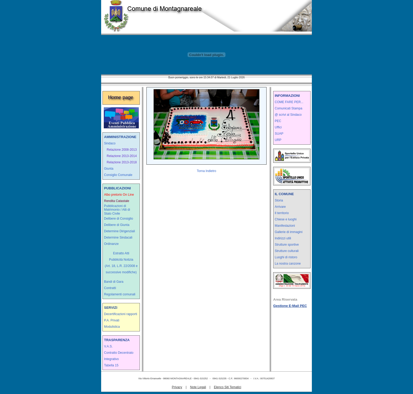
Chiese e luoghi (286, 219)
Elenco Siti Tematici (227, 387)
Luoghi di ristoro (286, 257)
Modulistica (112, 327)
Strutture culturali (287, 251)
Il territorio (282, 213)
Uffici (278, 127)
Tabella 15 (111, 365)
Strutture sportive (287, 244)
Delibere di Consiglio (118, 218)
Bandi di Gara (113, 282)
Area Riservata (285, 299)
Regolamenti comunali (119, 294)
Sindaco (109, 143)
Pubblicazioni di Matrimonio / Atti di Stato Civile (117, 209)
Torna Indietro (206, 171)
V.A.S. (108, 346)
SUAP (279, 133)
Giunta (108, 168)
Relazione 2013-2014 (122, 156)
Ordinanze (111, 244)
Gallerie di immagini (288, 232)
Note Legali (198, 387)
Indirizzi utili (283, 238)
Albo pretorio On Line (119, 194)
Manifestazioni (285, 226)
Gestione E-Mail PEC (290, 306)
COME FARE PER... (289, 102)
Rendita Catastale (116, 201)
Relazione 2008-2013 (122, 149)
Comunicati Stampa (288, 108)
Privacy (177, 387)
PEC (278, 121)
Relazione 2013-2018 (122, 162)
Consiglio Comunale (118, 175)
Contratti (110, 288)
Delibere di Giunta (116, 225)
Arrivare (280, 207)
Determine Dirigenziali (119, 231)
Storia (279, 200)
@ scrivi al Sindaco (288, 115)
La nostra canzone (288, 263)
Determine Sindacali (118, 237)
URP (278, 140)
